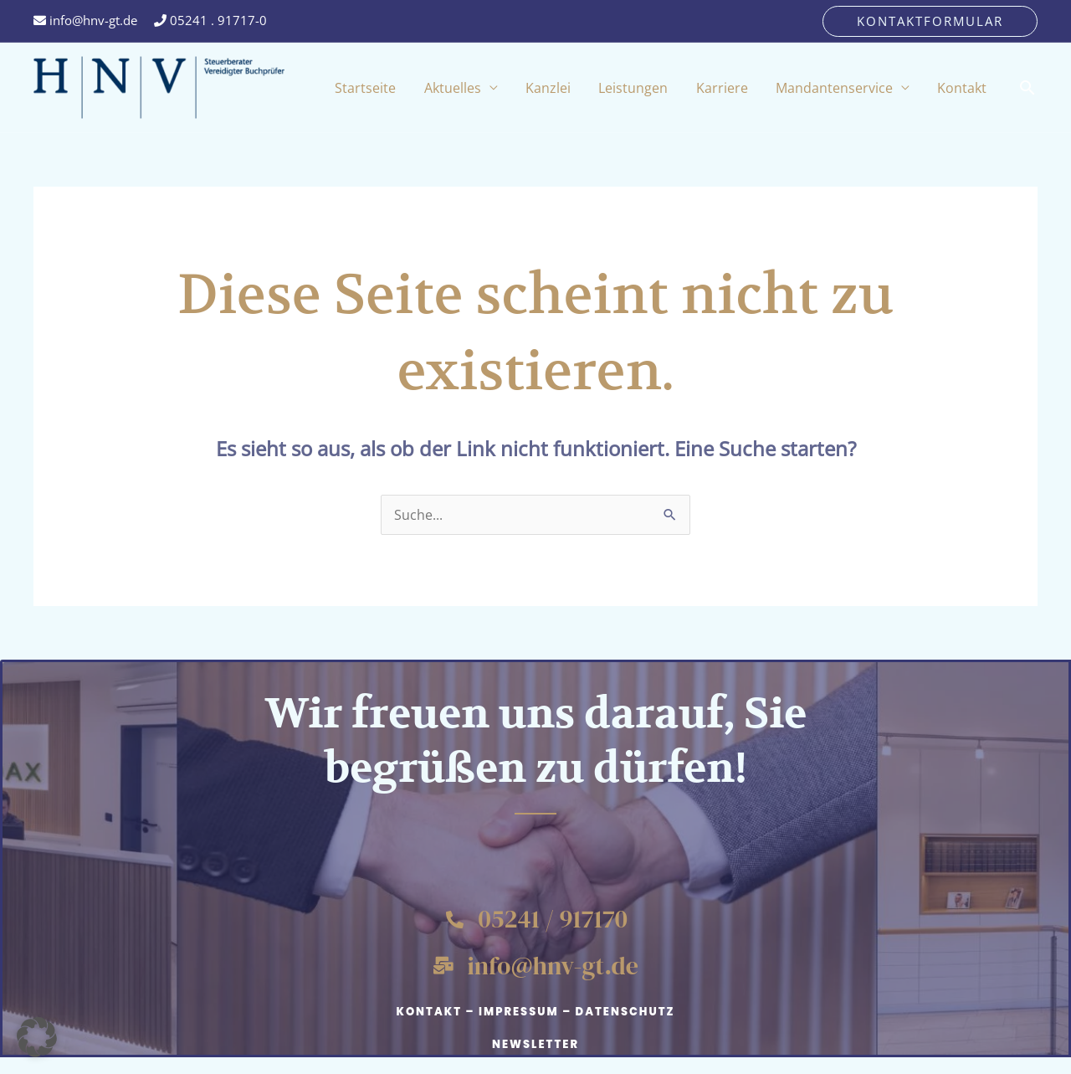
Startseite (438, 88)
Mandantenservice (851, 88)
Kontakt (967, 88)
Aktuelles (513, 88)
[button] (930, 21)
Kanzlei (598, 88)
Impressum (519, 1012)
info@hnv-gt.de (85, 20)
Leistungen (672, 88)
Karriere (750, 88)
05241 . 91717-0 (210, 20)
